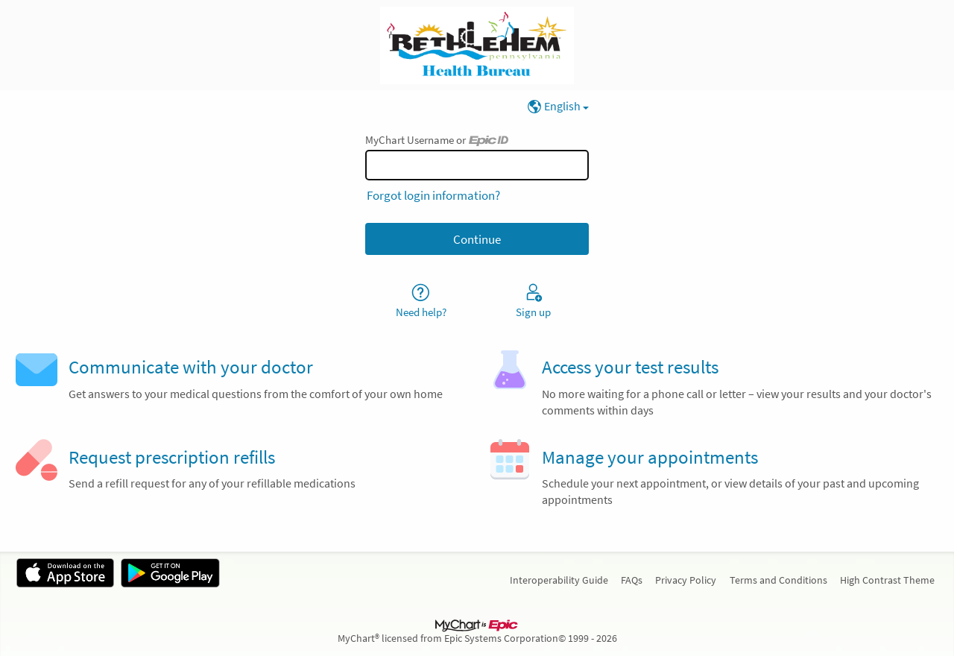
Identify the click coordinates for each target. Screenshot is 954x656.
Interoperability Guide (559, 580)
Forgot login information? (433, 195)
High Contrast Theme (887, 580)
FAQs (631, 580)
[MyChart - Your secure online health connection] (477, 45)
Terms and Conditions (778, 580)
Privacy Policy (685, 580)
